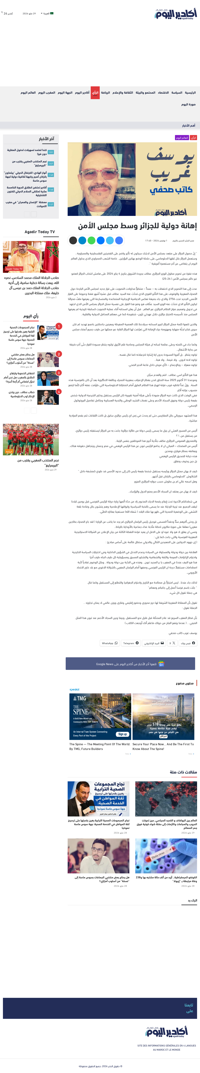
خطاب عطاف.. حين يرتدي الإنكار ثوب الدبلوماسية (21, 393)
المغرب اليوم (46, 92)
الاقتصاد (163, 92)
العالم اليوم (28, 92)
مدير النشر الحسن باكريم (183, 240)
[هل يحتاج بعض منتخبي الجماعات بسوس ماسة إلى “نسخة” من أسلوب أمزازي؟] (98, 855)
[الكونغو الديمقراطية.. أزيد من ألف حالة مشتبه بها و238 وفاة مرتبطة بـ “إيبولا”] (166, 855)
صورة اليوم (188, 104)
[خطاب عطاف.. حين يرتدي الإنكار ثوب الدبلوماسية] (48, 397)
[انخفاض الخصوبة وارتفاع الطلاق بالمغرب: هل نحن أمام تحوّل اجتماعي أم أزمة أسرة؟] (48, 378)
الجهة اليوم (65, 92)
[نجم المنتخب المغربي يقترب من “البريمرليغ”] (31, 439)
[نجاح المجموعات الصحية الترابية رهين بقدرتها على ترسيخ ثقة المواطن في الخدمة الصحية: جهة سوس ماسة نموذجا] (98, 798)
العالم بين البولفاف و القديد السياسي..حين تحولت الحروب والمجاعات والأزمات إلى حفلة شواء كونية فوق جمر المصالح (167, 824)
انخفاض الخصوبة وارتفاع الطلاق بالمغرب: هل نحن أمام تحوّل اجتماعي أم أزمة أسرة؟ (19, 377)
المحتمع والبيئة (145, 92)
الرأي (95, 92)
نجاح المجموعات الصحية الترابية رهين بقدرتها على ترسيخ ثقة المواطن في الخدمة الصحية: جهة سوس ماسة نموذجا (98, 824)
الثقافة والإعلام (123, 92)
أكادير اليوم (82, 92)
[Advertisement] (100, 56)
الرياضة (105, 92)
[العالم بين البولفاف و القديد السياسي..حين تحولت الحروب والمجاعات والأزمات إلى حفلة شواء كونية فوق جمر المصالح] (166, 798)
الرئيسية (190, 92)
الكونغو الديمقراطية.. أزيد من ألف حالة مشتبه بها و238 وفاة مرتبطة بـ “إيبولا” (166, 879)
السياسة (176, 92)
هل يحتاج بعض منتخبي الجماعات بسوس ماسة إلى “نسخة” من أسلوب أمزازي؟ (102, 879)
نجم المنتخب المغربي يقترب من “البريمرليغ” (38, 462)
